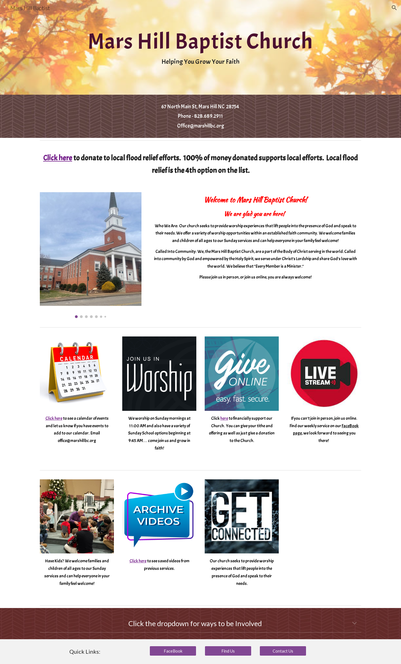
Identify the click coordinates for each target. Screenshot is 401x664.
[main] (200, 47)
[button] (394, 7)
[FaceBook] (173, 651)
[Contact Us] (283, 651)
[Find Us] (228, 651)
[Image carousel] (90, 255)
